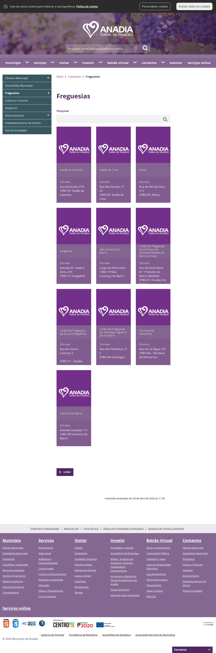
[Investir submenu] (101, 63)
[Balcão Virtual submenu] (135, 63)
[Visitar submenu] (75, 63)
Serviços (40, 63)
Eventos (176, 63)
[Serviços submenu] (53, 63)
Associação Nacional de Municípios (155, 634)
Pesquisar (63, 111)
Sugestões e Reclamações (44, 528)
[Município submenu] (27, 63)
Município (13, 63)
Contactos (149, 63)
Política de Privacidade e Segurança (123, 528)
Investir (88, 63)
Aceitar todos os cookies (194, 6)
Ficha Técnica (91, 528)
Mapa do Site (71, 528)
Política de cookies (87, 6)
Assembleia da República (116, 634)
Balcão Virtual (118, 63)
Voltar (67, 472)
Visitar (64, 63)
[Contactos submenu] (163, 63)
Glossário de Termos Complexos (166, 528)
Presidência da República (83, 634)
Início (60, 76)
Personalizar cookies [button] (155, 6)
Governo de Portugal (52, 634)
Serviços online (199, 63)
